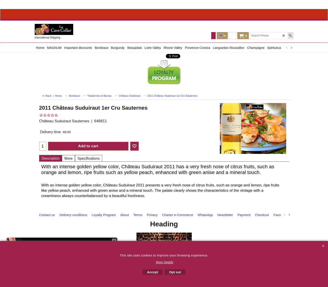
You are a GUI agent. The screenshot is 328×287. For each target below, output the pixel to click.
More (68, 158)
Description (51, 158)
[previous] (287, 48)
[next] (291, 48)
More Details (164, 262)
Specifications (88, 158)
